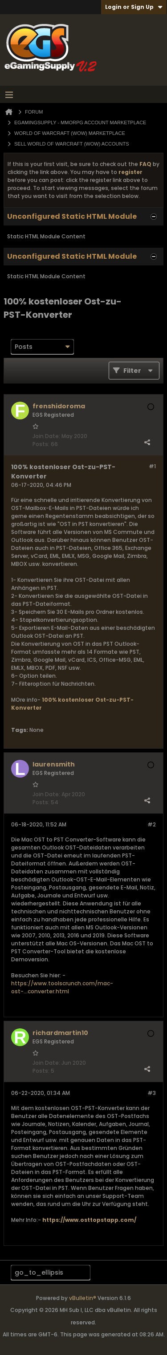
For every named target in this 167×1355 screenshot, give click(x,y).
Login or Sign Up (134, 7)
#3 (151, 1093)
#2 (151, 824)
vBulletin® (82, 1298)
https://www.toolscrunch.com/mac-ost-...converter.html (62, 987)
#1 (152, 466)
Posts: (41, 444)
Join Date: (46, 436)
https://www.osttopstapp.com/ (89, 1220)
